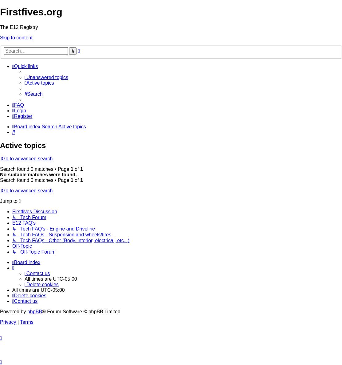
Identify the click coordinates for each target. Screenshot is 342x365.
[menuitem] (46, 77)
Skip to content (16, 37)
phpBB (34, 311)
